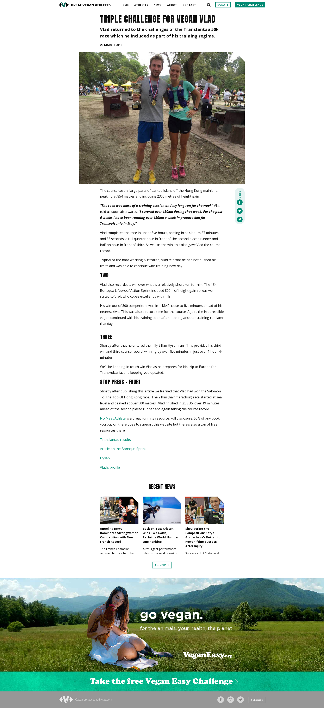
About (172, 4)
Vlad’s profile (110, 467)
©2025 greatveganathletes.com (93, 699)
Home (124, 4)
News (157, 4)
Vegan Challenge (250, 4)
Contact (189, 4)
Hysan (105, 458)
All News (160, 565)
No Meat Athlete (113, 418)
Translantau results (115, 439)
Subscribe (257, 699)
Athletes (141, 4)
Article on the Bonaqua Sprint (123, 448)
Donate (223, 4)
